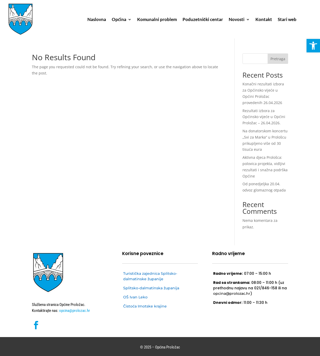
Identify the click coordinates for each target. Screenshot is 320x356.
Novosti (237, 20)
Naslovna (96, 20)
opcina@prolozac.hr (74, 310)
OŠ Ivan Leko (135, 297)
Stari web (287, 20)
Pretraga (277, 58)
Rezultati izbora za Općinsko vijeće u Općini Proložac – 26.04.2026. (263, 117)
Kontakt (263, 20)
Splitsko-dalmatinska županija (151, 288)
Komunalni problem (157, 20)
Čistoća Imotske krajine (145, 306)
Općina (119, 20)
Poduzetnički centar (203, 20)
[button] (313, 45)
